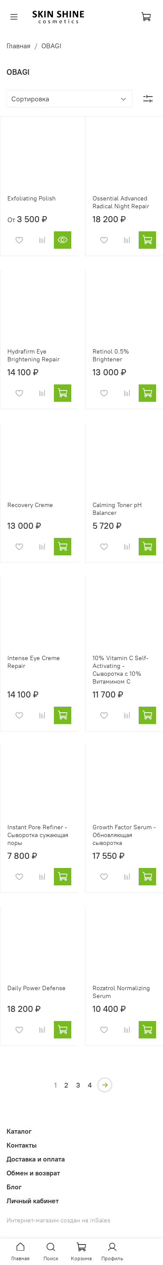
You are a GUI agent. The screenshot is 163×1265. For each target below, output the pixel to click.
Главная (18, 45)
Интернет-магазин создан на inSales (58, 1220)
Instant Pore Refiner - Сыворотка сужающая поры (37, 835)
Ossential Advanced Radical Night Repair (121, 202)
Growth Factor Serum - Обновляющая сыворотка (124, 835)
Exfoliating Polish (31, 198)
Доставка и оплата (36, 1159)
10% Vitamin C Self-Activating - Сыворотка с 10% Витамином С (121, 669)
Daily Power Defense (36, 988)
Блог (14, 1186)
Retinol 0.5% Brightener (111, 355)
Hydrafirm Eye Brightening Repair (33, 355)
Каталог (19, 1131)
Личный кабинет (33, 1200)
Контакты (22, 1145)
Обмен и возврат (33, 1172)
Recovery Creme (30, 505)
